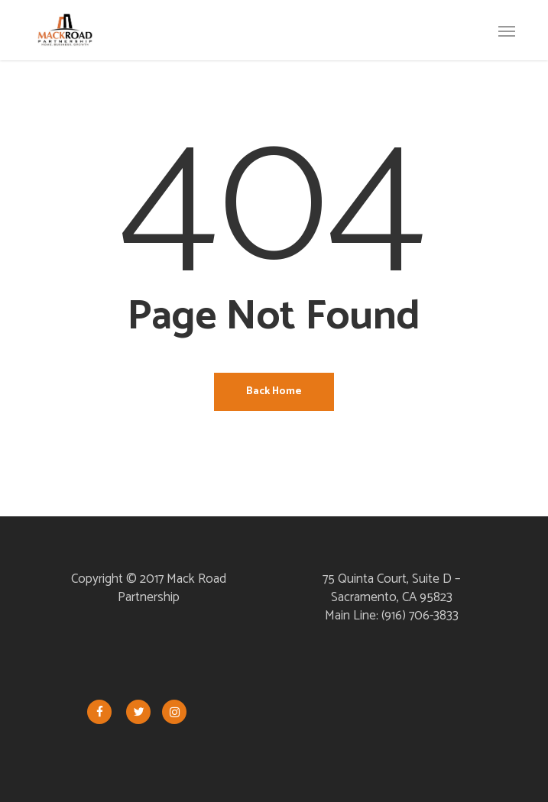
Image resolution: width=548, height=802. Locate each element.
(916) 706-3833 (420, 615)
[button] (506, 30)
